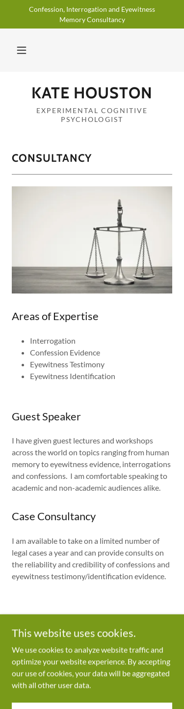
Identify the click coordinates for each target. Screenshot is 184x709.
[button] (21, 50)
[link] (92, 93)
